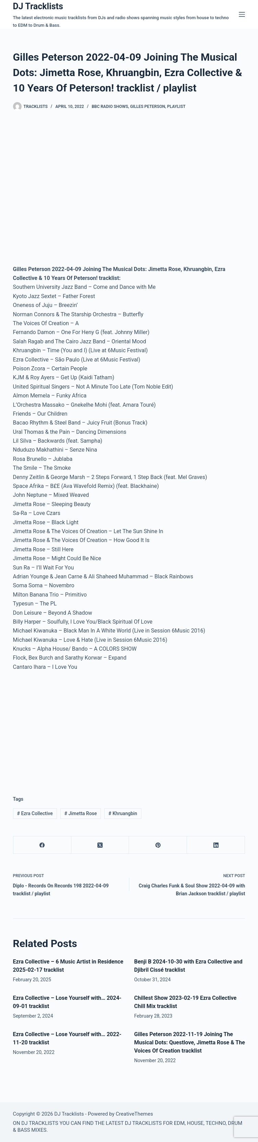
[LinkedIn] (216, 845)
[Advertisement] (70, 728)
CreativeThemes (134, 1114)
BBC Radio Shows (110, 106)
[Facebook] (42, 845)
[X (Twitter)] (100, 845)
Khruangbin (122, 813)
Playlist (176, 106)
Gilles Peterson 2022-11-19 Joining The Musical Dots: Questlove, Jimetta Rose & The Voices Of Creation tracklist (189, 1042)
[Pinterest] (158, 845)
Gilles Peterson (147, 106)
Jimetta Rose (80, 813)
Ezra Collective (34, 813)
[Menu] (242, 14)
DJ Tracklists (38, 6)
